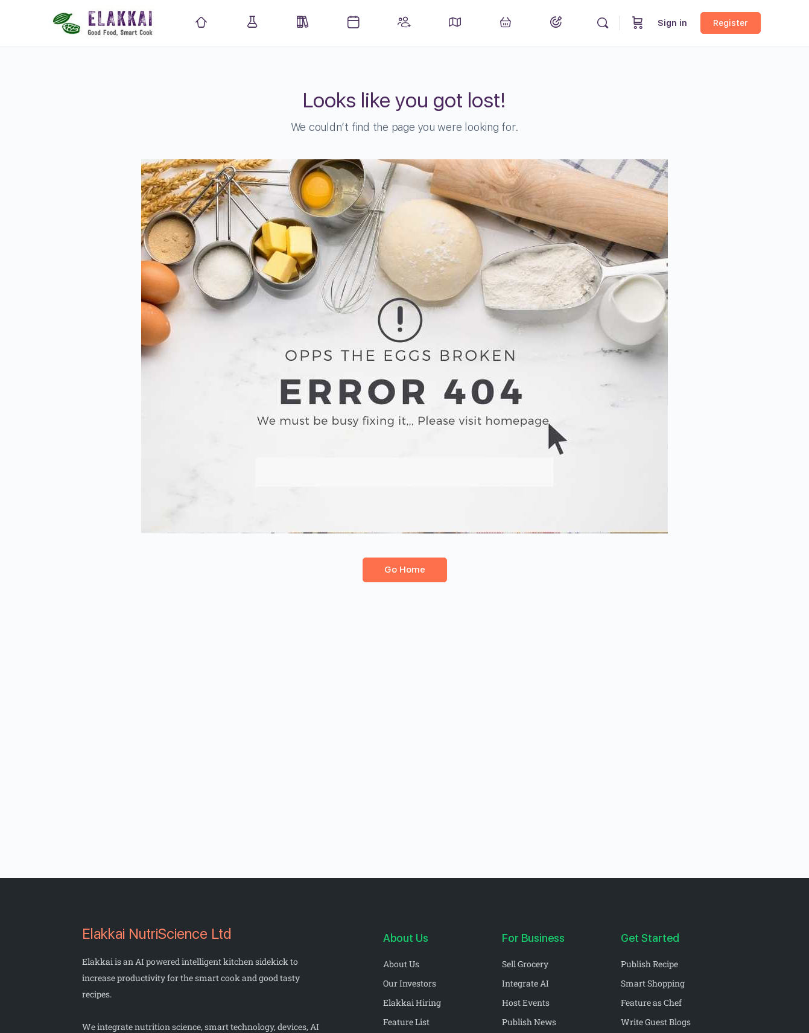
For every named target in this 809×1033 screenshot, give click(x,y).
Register (730, 23)
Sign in (672, 23)
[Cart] (638, 23)
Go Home (404, 569)
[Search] (603, 23)
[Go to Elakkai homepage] (104, 21)
